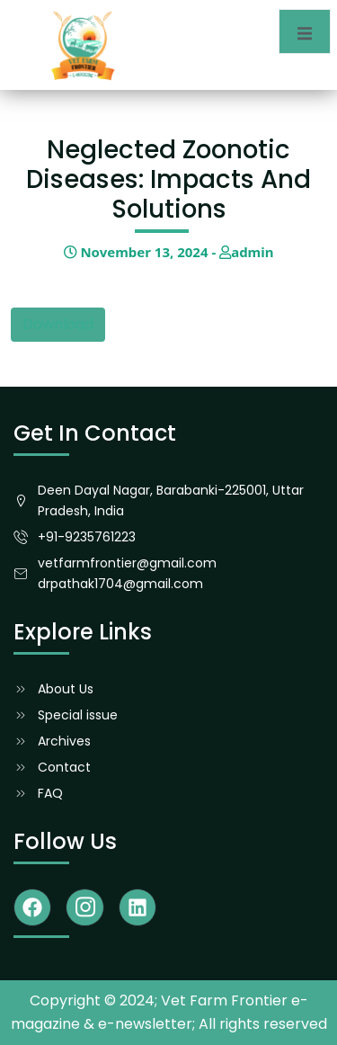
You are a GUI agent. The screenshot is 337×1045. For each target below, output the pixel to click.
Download (57, 324)
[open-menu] (305, 31)
